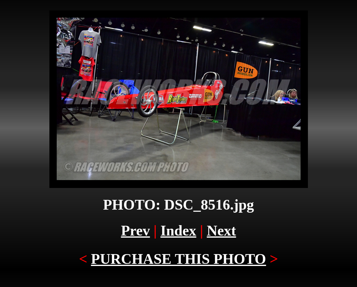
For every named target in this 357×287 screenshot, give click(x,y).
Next (221, 230)
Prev (135, 230)
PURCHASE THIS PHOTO (178, 259)
